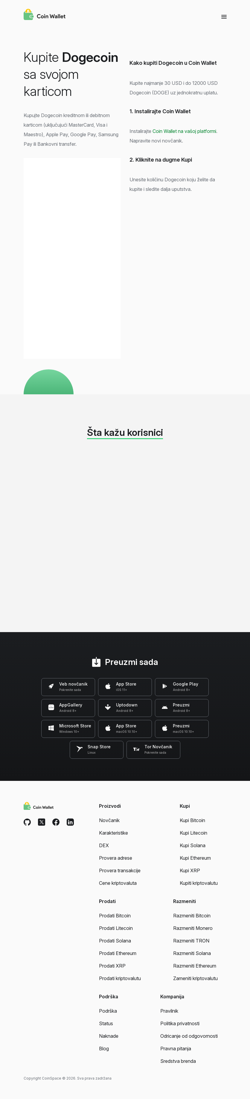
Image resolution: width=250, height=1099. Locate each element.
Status (106, 1023)
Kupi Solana (192, 845)
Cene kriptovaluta (118, 883)
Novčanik (109, 820)
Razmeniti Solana (192, 953)
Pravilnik (169, 1011)
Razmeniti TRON (191, 941)
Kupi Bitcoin (192, 820)
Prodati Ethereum (117, 953)
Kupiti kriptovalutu (199, 883)
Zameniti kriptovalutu (195, 978)
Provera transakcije (120, 870)
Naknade (108, 1036)
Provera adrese (115, 858)
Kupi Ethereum (195, 858)
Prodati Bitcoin (115, 916)
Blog (104, 1049)
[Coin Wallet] (44, 15)
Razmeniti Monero (193, 928)
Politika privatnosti (179, 1023)
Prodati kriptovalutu (120, 978)
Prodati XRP (112, 966)
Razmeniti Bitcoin (192, 916)
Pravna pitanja (175, 1049)
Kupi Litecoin (193, 833)
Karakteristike (113, 833)
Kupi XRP (190, 870)
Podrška (108, 1011)
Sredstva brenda (178, 1061)
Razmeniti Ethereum (194, 966)
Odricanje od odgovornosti (189, 1036)
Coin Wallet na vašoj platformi (184, 131)
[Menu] (224, 16)
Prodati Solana (115, 941)
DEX (104, 845)
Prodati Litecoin (116, 928)
